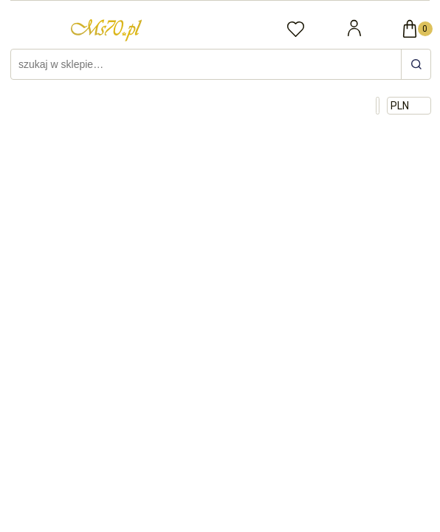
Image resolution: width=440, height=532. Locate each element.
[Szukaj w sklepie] (208, 64)
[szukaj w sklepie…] (415, 64)
